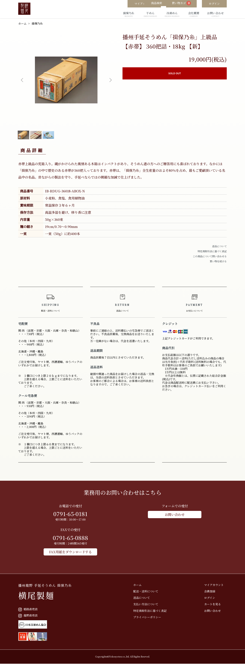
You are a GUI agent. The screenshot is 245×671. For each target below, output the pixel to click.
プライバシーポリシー (156, 622)
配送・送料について (155, 596)
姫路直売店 (29, 614)
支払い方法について (155, 609)
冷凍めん (172, 14)
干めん (150, 14)
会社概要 (193, 14)
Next (109, 80)
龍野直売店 (29, 621)
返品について (219, 252)
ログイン (212, 603)
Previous (23, 80)
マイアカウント (217, 590)
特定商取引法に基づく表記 (212, 258)
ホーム (23, 23)
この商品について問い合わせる (210, 263)
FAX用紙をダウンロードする (70, 557)
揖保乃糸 (128, 14)
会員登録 (212, 596)
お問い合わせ (215, 14)
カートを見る (215, 609)
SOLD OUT (174, 73)
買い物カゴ (176, 4)
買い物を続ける (218, 267)
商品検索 (146, 4)
